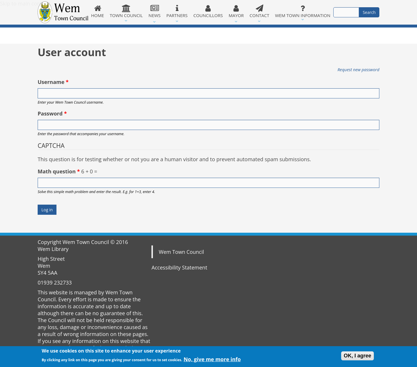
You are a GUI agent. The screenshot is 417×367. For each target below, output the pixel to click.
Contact (259, 11)
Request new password (358, 69)
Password (52, 113)
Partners (177, 11)
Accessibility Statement (179, 267)
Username (53, 81)
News (155, 11)
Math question (59, 171)
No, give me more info (212, 360)
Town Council (126, 11)
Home (97, 11)
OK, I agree (357, 357)
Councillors (208, 11)
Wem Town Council (181, 251)
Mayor (236, 11)
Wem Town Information (302, 11)
